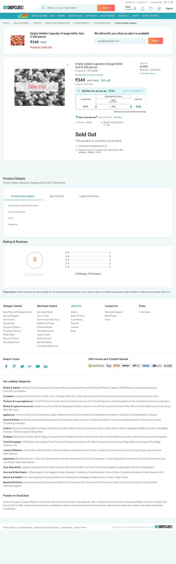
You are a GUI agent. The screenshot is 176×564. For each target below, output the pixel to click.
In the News (76, 319)
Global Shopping (150, 16)
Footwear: (8, 437)
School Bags (154, 442)
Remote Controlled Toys (77, 467)
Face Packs (113, 482)
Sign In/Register (11, 316)
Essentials (123, 16)
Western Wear (118, 428)
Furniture (85, 420)
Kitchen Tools (109, 420)
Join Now (117, 117)
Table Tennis (121, 477)
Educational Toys (40, 467)
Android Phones (29, 388)
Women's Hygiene (13, 486)
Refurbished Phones (99, 388)
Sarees (7, 431)
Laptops (20, 396)
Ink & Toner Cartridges (55, 396)
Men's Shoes (114, 505)
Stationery (82, 472)
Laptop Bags (41, 442)
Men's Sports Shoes (23, 437)
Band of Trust (78, 316)
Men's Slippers (42, 437)
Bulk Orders (110, 316)
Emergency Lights (48, 415)
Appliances (91, 16)
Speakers (165, 401)
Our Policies (9, 319)
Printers (29, 396)
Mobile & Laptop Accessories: (18, 406)
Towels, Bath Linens (69, 420)
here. (168, 292)
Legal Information (89, 196)
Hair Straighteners (100, 415)
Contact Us (142, 2)
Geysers (153, 415)
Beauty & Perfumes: (13, 482)
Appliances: (9, 415)
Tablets (114, 388)
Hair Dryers (32, 415)
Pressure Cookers (116, 502)
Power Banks (54, 406)
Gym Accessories (69, 477)
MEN (52, 16)
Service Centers (11, 338)
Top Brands (9, 509)
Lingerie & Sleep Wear (32, 431)
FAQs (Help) (9, 334)
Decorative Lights (130, 505)
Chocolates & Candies (131, 472)
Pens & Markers (96, 472)
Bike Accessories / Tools (28, 459)
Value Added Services (146, 388)
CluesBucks (9, 323)
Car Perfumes (135, 459)
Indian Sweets (150, 472)
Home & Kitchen (75, 16)
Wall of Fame (80, 527)
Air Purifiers (70, 502)
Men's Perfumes (66, 482)
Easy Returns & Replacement (17, 312)
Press (108, 319)
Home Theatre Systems (58, 401)
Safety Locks (10, 445)
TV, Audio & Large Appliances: (18, 401)
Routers (38, 396)
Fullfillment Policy (45, 323)
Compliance (66, 527)
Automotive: (9, 459)
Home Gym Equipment (33, 477)
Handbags (162, 428)
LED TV (13, 505)
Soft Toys (95, 467)
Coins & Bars (30, 450)
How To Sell (43, 316)
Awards (75, 323)
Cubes (121, 467)
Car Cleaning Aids (50, 459)
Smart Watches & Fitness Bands (155, 406)
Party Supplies (109, 467)
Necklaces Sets (80, 450)
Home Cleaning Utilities (128, 420)
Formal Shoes (92, 437)
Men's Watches (44, 450)
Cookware (96, 420)
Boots (138, 437)
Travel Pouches (56, 442)
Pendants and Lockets (118, 450)
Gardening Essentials (14, 423)
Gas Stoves (45, 502)
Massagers (85, 477)
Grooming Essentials (34, 482)
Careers (75, 327)
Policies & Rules (44, 327)
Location (128, 9)
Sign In (169, 8)
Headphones (40, 406)
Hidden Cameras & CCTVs (84, 401)
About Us (76, 306)
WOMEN (61, 16)
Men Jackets (25, 505)
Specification (57, 196)
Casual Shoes (57, 437)
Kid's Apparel (147, 467)
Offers (135, 16)
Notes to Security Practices (46, 527)
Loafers (129, 437)
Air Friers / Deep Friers (156, 502)
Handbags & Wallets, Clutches (141, 428)
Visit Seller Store (147, 73)
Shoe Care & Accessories (154, 437)
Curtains (157, 420)
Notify (155, 40)
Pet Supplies (51, 472)
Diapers (26, 467)
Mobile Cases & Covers (86, 406)
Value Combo (150, 482)
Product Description (22, 196)
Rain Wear (146, 505)
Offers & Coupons (12, 502)
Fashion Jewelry (98, 450)
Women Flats (106, 437)
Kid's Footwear (57, 467)
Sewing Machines (139, 415)
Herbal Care (136, 482)
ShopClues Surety (12, 331)
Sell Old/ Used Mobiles (15, 391)
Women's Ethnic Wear (58, 428)
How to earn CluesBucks (133, 91)
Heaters (67, 505)
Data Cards (153, 396)
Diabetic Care (98, 477)
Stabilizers (56, 505)
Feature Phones (61, 388)
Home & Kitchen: (11, 420)
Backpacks (68, 406)
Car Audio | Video (12, 462)
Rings (143, 450)
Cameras (154, 401)
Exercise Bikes (53, 477)
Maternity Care (132, 467)
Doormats (146, 420)
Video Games (83, 396)
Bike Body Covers (78, 459)
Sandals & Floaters (74, 437)
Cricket (110, 477)
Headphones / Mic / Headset (92, 502)
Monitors (71, 396)
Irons (6, 505)
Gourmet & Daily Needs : (15, 472)
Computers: (9, 396)
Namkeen (71, 472)
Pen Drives (104, 406)
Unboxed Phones (79, 388)
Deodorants (51, 482)
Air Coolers (57, 502)
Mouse (134, 406)
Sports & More (107, 16)
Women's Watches (63, 450)
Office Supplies (35, 472)
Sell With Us (130, 2)
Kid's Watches (11, 453)
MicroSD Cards (11, 410)
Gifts (161, 472)
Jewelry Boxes (154, 450)
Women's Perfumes (96, 482)
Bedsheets (26, 420)
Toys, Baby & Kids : (12, 467)
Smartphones (45, 388)
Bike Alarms (28, 462)
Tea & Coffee (112, 472)
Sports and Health (12, 477)
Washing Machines (122, 401)
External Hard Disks (120, 406)
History (74, 312)
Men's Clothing (39, 428)
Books (61, 472)
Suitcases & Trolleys (87, 442)
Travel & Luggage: (12, 442)
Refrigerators (104, 401)
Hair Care (80, 482)
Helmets (64, 459)
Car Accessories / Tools (100, 459)
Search (106, 8)
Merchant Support (114, 312)
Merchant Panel (45, 312)
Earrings (134, 450)
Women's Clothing (21, 428)
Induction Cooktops (119, 415)
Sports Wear (104, 428)
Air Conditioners (141, 401)
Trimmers (20, 415)
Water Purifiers (65, 415)
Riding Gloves (119, 459)
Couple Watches (30, 502)
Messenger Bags (138, 442)
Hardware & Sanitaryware (45, 420)
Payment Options (11, 327)
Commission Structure (48, 319)
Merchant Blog (44, 342)
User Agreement (11, 342)
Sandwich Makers (135, 502)
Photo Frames (100, 505)
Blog (73, 331)
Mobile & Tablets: (12, 388)
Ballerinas (119, 437)
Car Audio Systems (81, 505)
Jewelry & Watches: (13, 450)
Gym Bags (124, 442)
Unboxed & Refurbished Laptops (108, 396)
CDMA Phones (126, 388)
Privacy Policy (9, 527)
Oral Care (124, 482)
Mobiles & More (39, 16)
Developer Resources (47, 346)
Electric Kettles (81, 415)
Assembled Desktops (135, 396)
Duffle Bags (27, 442)
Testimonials (43, 334)
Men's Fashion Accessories (83, 428)
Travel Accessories (108, 442)
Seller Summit (44, 338)
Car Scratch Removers (154, 459)
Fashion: (7, 428)
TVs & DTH (39, 401)
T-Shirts (16, 431)
